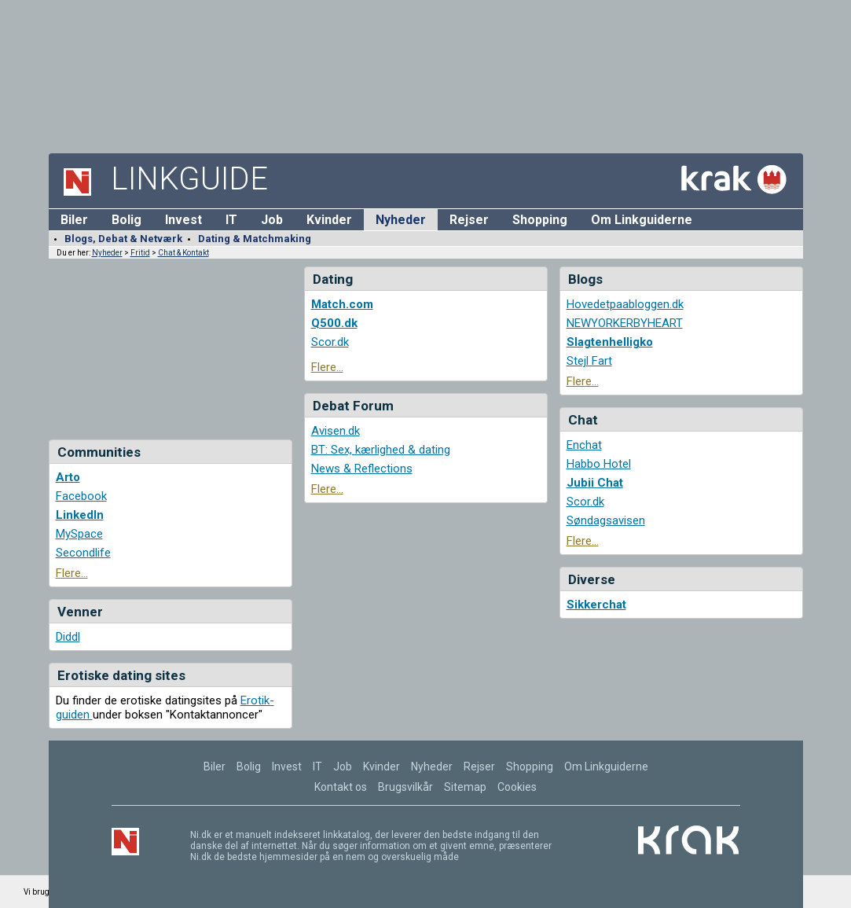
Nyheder (401, 219)
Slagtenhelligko (610, 342)
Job (272, 219)
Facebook (81, 496)
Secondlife (83, 553)
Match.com (342, 304)
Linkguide (189, 178)
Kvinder (329, 219)
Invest (183, 219)
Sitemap (465, 787)
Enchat (584, 445)
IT (231, 219)
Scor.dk (330, 342)
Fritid (140, 252)
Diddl (68, 637)
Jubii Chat (595, 483)
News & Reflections (362, 468)
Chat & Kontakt (183, 252)
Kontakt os (340, 787)
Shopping (539, 219)
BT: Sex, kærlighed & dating (380, 450)
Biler (74, 219)
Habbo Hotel (599, 464)
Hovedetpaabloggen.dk (625, 304)
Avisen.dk (335, 431)
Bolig (126, 219)
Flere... (72, 573)
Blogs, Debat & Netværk (123, 238)
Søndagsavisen (606, 520)
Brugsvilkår (405, 787)
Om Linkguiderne (641, 219)
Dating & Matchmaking (254, 238)
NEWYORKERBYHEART (625, 323)
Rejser (469, 219)
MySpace (79, 534)
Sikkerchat (596, 604)
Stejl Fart (589, 361)
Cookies (517, 787)
